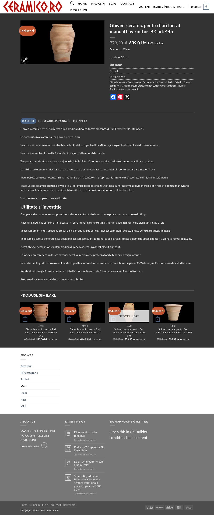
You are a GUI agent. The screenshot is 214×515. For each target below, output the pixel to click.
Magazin (98, 3)
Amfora (123, 82)
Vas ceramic (133, 89)
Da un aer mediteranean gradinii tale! (88, 463)
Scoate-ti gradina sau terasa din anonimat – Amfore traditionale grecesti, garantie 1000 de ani (87, 482)
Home (82, 3)
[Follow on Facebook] (44, 445)
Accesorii (25, 365)
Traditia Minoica (77, 128)
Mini (23, 406)
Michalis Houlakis (177, 85)
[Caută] (72, 3)
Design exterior (150, 82)
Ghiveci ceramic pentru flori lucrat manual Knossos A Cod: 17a (129, 332)
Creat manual (134, 82)
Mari (123, 76)
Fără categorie (29, 372)
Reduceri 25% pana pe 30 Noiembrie (89, 448)
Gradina (126, 85)
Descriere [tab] (28, 121)
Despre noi (78, 10)
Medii (23, 392)
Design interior (166, 82)
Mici (23, 399)
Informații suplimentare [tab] (54, 121)
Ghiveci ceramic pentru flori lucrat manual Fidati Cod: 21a (85, 331)
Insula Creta (137, 85)
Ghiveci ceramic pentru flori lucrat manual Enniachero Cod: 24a (41, 332)
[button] (161, 6)
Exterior (179, 82)
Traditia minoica (118, 89)
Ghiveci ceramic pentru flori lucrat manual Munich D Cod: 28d (173, 331)
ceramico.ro (80, 185)
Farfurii (24, 379)
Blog (112, 3)
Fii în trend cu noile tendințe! (85, 434)
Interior (148, 85)
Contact (127, 3)
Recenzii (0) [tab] (80, 121)
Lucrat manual (160, 85)
